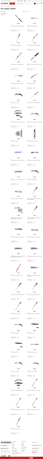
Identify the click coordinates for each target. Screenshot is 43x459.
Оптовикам (23, 448)
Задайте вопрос (36, 448)
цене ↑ (28, 11)
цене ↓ (30, 11)
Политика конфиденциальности (16, 453)
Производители (23, 441)
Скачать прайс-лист (24, 447)
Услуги (13, 443)
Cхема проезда (34, 452)
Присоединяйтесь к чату (38, 445)
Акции (22, 443)
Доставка (13, 444)
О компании (14, 441)
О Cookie (13, 454)
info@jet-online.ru (5, 448)
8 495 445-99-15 (5, 445)
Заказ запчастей (14, 448)
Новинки (22, 444)
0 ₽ (41, 3)
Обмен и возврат (14, 450)
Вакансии (22, 451)
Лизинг (13, 447)
